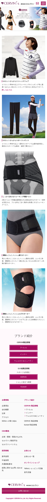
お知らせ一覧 (29, 456)
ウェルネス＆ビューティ (23, 361)
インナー (23, 354)
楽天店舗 (27, 472)
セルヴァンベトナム (9, 444)
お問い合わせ (23, 491)
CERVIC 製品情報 (31, 421)
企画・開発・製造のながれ (12, 437)
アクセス (5, 417)
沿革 (3, 413)
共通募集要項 (7, 464)
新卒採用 (5, 456)
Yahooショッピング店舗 (33, 468)
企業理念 (5, 406)
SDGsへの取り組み (9, 421)
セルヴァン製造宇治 (9, 441)
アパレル (23, 348)
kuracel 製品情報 (30, 425)
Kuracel (23, 387)
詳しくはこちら (7, 90)
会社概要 (5, 410)
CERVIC (23, 377)
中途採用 (5, 460)
